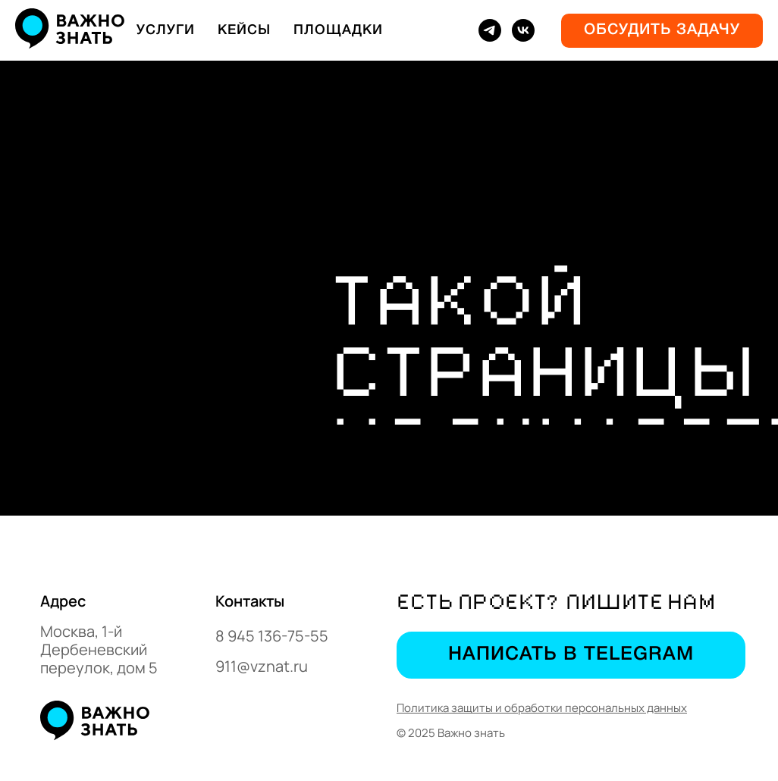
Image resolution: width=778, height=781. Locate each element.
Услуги (165, 30)
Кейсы (244, 30)
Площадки (338, 30)
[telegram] (489, 30)
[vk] (523, 30)
